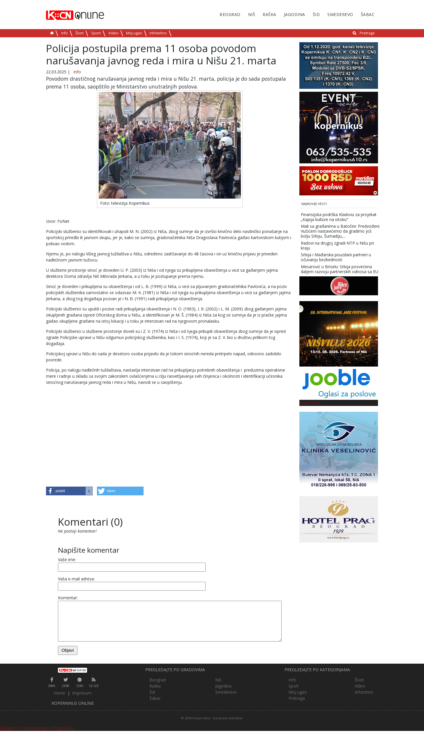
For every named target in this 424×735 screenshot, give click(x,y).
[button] (69, 491)
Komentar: (68, 597)
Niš (251, 14)
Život (79, 33)
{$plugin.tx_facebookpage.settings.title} (36, 728)
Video (113, 33)
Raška (269, 14)
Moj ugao (134, 33)
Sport (96, 33)
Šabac (368, 14)
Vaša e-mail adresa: (76, 579)
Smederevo (340, 14)
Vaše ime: (67, 559)
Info (64, 33)
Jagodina (294, 14)
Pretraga (367, 33)
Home (59, 693)
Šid (316, 14)
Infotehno (158, 33)
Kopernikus (309, 403)
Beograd (230, 14)
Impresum (81, 693)
